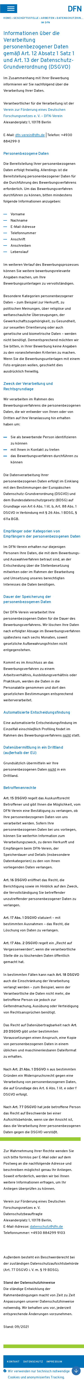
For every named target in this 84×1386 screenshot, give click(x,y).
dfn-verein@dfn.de (30, 135)
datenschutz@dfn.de (46, 1227)
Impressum (54, 1362)
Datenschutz (33, 1362)
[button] (8, 8)
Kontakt (13, 1362)
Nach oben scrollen (76, 1370)
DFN (75, 8)
